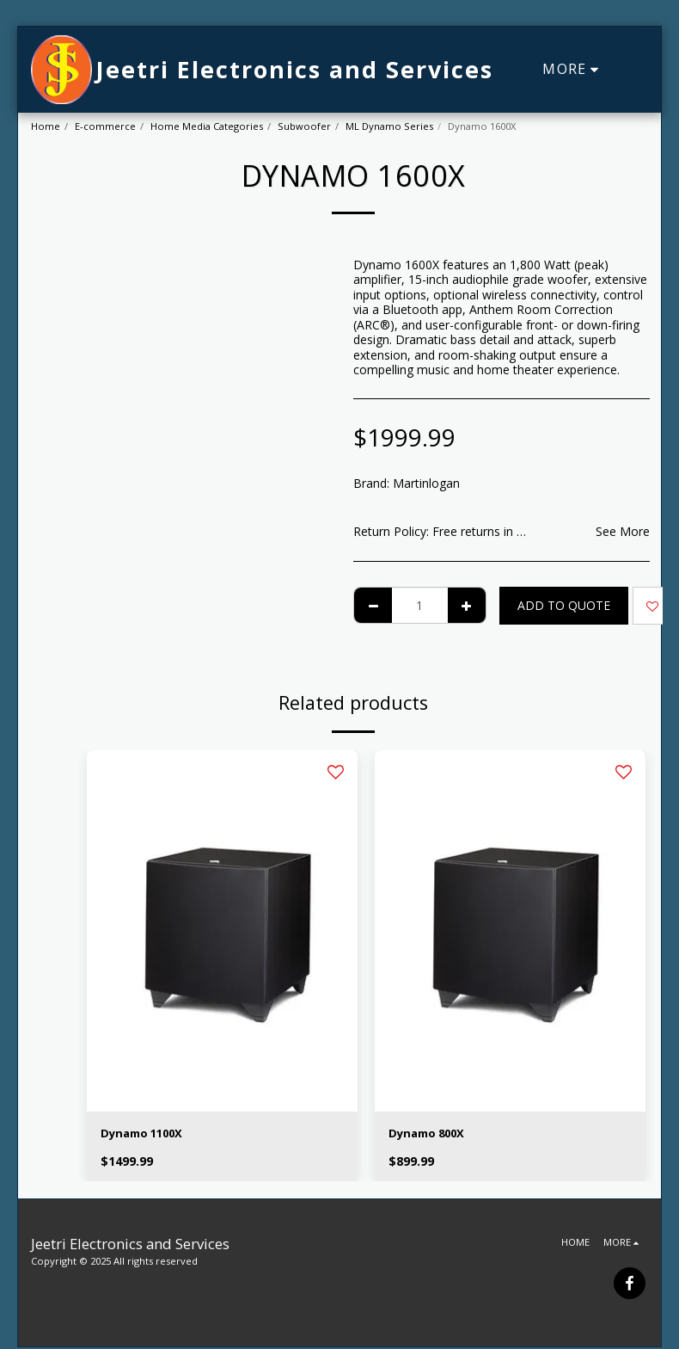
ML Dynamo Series (389, 126)
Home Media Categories (206, 126)
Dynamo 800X (429, 1134)
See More (623, 531)
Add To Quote (563, 605)
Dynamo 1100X (145, 1134)
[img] (222, 931)
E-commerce (105, 126)
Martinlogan (426, 483)
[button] (636, 70)
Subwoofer (304, 126)
